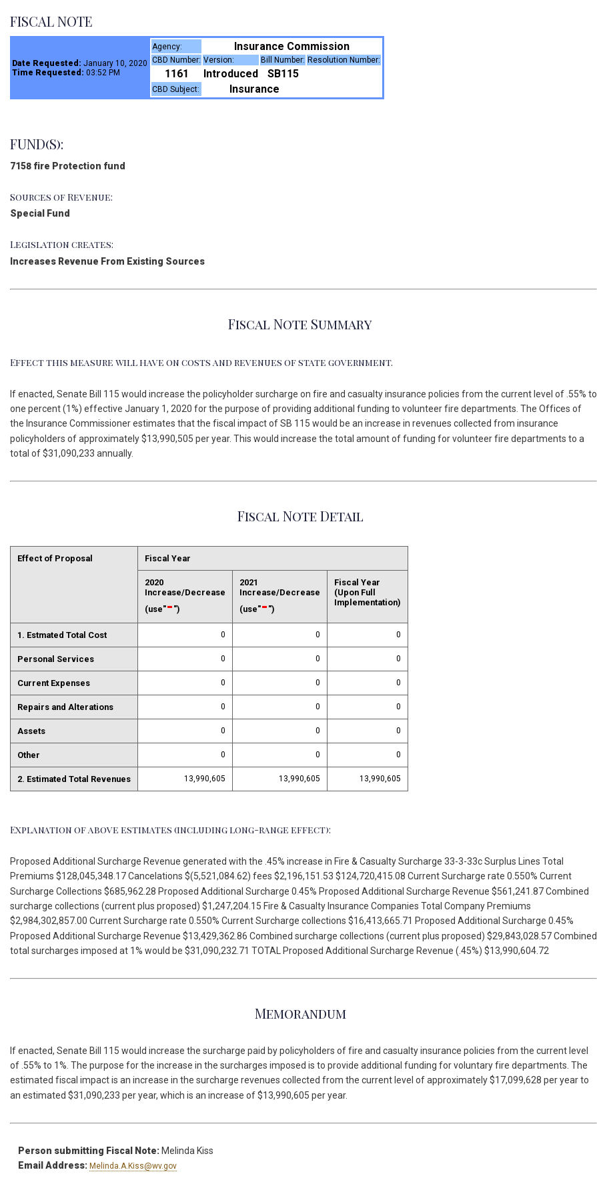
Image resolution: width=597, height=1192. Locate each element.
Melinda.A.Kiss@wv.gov (133, 1166)
